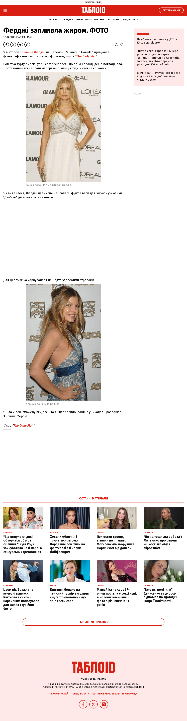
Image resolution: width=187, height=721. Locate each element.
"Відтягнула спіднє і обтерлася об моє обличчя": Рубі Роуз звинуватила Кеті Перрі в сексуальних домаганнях (22, 544)
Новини (143, 34)
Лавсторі (99, 19)
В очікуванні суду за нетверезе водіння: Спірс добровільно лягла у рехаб (158, 76)
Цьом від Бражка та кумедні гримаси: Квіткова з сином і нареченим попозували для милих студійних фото (21, 599)
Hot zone (113, 19)
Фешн (79, 19)
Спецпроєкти (130, 19)
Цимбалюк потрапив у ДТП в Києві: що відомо (157, 41)
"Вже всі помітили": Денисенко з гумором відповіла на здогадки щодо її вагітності (160, 595)
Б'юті (88, 19)
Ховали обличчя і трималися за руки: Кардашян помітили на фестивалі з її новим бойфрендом (67, 544)
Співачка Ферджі (32, 52)
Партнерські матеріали (106, 693)
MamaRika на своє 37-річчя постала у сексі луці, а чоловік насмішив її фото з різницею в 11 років (117, 597)
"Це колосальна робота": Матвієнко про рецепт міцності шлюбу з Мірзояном (163, 542)
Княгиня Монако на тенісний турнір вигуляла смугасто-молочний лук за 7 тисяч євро (69, 595)
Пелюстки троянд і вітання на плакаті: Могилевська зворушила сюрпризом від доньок (115, 542)
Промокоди (129, 693)
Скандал (68, 19)
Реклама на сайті (60, 693)
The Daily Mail (86, 56)
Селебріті (54, 19)
